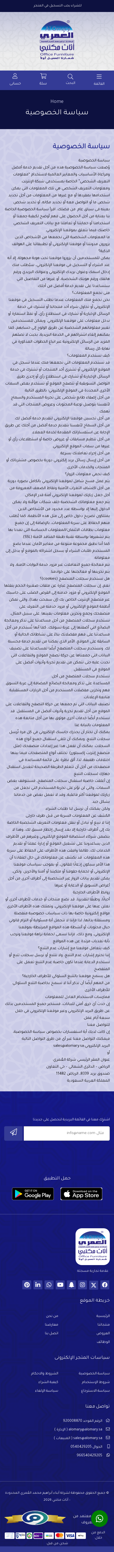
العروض (103, 1334)
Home (57, 102)
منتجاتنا (104, 1325)
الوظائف (103, 1342)
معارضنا (51, 1325)
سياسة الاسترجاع (95, 1391)
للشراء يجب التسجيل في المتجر (58, 6)
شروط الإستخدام (96, 1382)
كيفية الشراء (48, 1382)
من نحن (52, 1316)
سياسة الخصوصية (94, 1374)
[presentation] (67, 1156)
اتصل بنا (51, 1334)
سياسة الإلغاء (46, 1391)
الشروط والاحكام (44, 1374)
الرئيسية (103, 1316)
